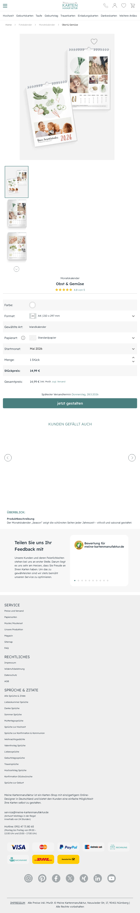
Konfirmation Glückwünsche (18, 776)
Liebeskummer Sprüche (16, 702)
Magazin (8, 635)
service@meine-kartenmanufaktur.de (26, 812)
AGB (6, 681)
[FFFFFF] (32, 305)
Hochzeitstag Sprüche (15, 770)
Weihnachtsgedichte (14, 739)
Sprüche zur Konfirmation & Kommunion (24, 733)
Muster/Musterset (13, 623)
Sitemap (8, 641)
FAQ (6, 648)
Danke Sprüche (12, 708)
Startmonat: (12, 349)
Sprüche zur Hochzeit (15, 726)
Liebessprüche (11, 751)
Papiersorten (10, 617)
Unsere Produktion (13, 629)
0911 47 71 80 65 (24, 826)
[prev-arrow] (8, 467)
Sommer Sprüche (13, 714)
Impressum (10, 662)
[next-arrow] (132, 467)
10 (107, 580)
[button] (94, 41)
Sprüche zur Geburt (14, 782)
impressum (17, 902)
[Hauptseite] (70, 5)
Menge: (9, 360)
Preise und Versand (14, 610)
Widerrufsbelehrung (14, 668)
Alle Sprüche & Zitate (15, 695)
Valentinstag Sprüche (15, 745)
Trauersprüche (11, 764)
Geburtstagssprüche (14, 757)
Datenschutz (10, 675)
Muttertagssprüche (13, 720)
